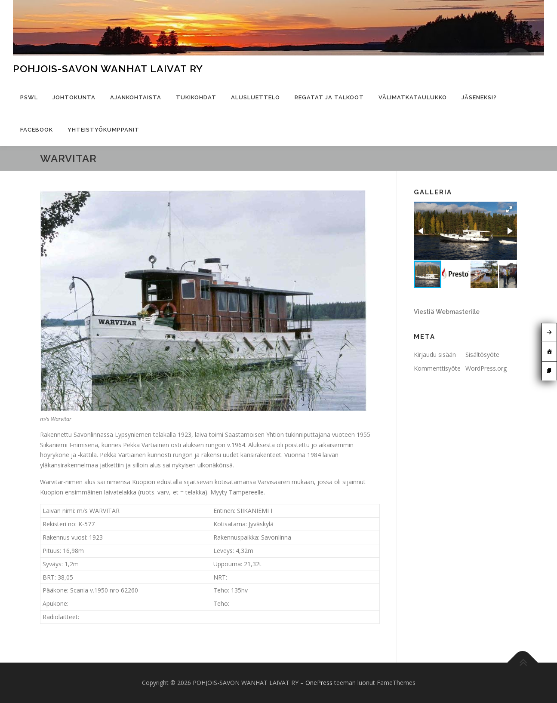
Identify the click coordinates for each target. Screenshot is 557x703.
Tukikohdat (196, 97)
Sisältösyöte (482, 354)
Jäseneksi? (479, 97)
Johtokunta (73, 97)
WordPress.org (486, 368)
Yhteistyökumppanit (103, 129)
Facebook (36, 129)
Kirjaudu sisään (435, 354)
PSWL (29, 97)
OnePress (318, 682)
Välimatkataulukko (413, 97)
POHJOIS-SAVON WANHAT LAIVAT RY (108, 68)
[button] (509, 209)
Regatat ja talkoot (329, 97)
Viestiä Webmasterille (447, 311)
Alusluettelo (255, 97)
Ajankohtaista (135, 97)
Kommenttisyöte (437, 368)
